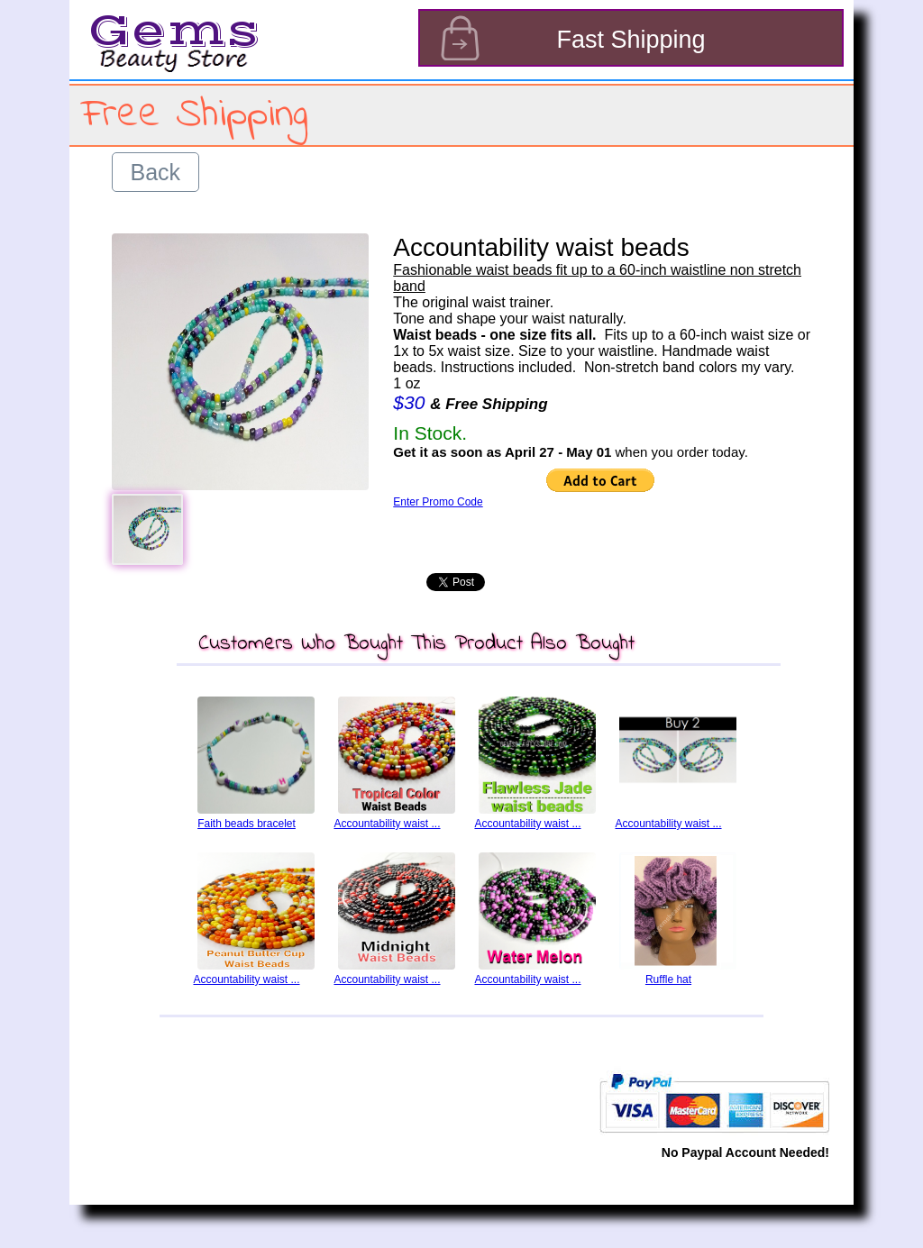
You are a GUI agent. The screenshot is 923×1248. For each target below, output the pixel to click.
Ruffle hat (668, 979)
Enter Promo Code (437, 502)
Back (156, 172)
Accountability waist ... (387, 823)
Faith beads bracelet (246, 823)
